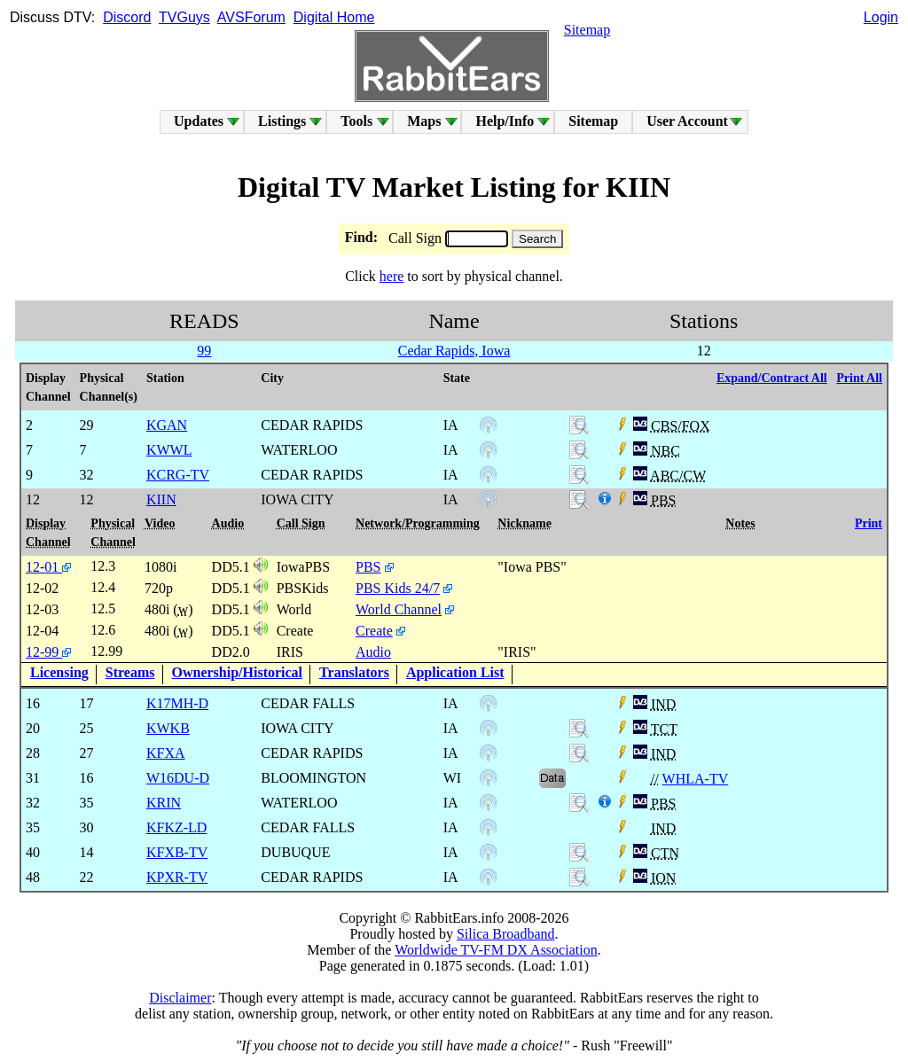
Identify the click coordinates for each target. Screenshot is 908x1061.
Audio (373, 651)
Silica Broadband (506, 933)
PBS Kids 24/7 (398, 588)
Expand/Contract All (771, 378)
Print (868, 523)
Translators (354, 672)
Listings (282, 121)
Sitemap (587, 29)
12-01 (48, 566)
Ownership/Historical (237, 672)
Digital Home (334, 17)
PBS (368, 566)
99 (204, 350)
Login (881, 17)
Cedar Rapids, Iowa (454, 350)
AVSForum (251, 17)
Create (374, 630)
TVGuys (184, 17)
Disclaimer (180, 997)
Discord (127, 17)
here (392, 276)
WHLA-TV (695, 778)
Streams (130, 672)
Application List (455, 672)
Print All (859, 378)
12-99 (48, 651)
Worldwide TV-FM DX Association (496, 949)
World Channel (399, 609)
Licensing (59, 672)
